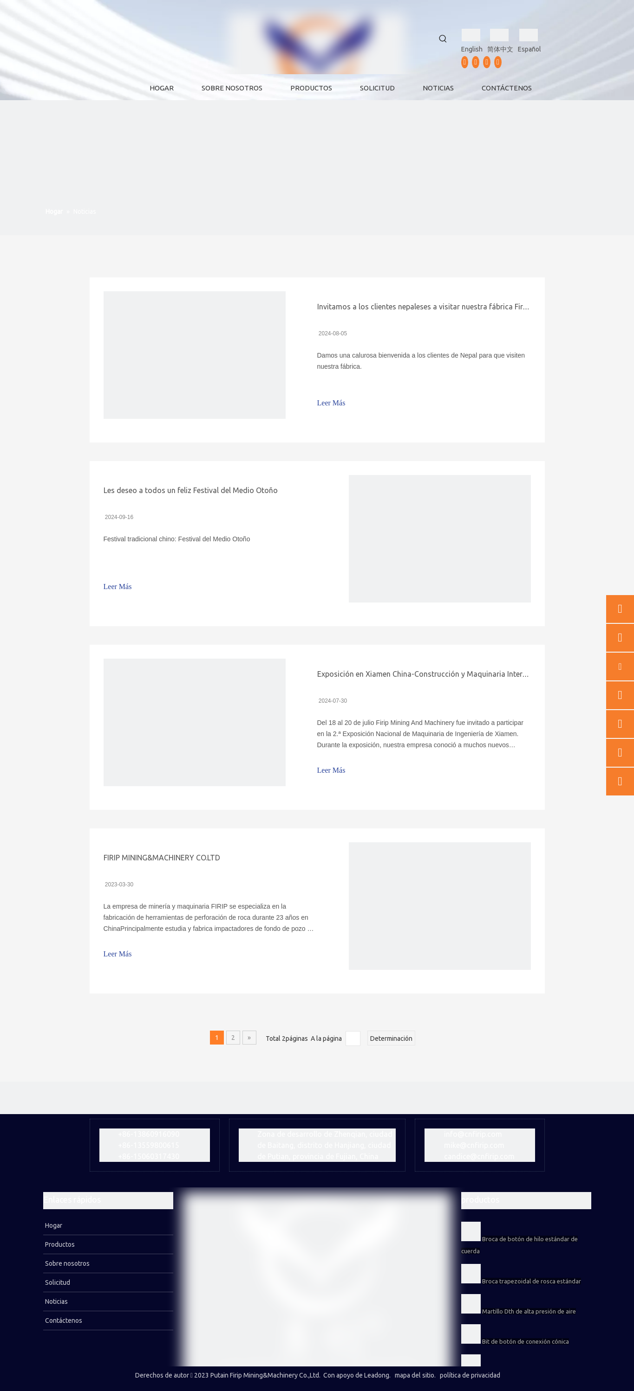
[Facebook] (465, 62)
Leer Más (331, 403)
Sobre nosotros (67, 1263)
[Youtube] (475, 62)
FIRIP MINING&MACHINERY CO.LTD (162, 857)
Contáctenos (63, 1320)
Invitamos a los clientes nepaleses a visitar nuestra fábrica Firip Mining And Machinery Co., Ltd (475, 306)
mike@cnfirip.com (474, 1145)
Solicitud (57, 1282)
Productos (59, 1244)
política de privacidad (470, 1375)
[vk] (498, 62)
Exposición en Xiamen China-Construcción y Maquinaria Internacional (434, 674)
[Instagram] (486, 62)
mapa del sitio (414, 1375)
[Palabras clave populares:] (443, 39)
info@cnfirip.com (473, 1134)
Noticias (56, 1301)
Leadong (376, 1375)
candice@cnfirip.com (479, 1156)
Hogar (53, 1225)
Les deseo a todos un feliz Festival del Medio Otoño (191, 490)
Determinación (391, 1038)
